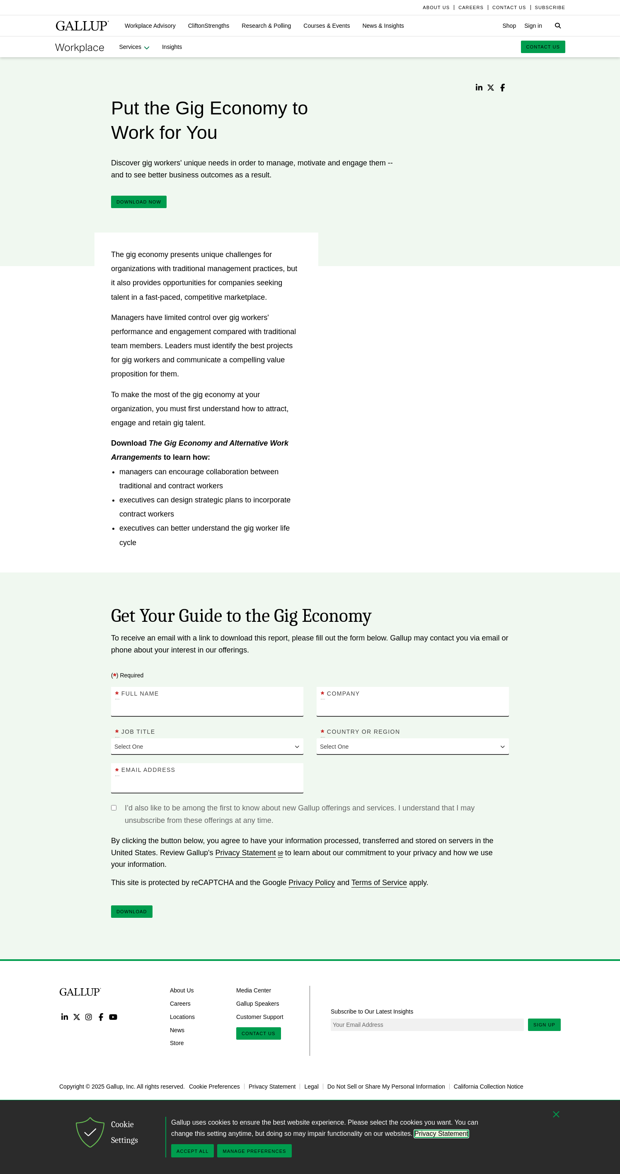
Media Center (253, 990)
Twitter (76, 1016)
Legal (311, 1086)
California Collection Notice (488, 1086)
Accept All (192, 1151)
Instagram (89, 1016)
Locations (182, 1017)
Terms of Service (379, 882)
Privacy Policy (311, 882)
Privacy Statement (249, 853)
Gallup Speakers (257, 1003)
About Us (182, 990)
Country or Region (360, 732)
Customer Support (259, 1017)
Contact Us (259, 1033)
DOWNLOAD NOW (138, 201)
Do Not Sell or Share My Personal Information (386, 1086)
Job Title (135, 732)
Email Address (145, 770)
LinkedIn (64, 1016)
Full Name (137, 693)
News (177, 1029)
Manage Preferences (254, 1151)
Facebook (101, 1016)
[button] (150, 25)
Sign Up (544, 1024)
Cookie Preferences (214, 1086)
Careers (180, 1003)
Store (177, 1043)
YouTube (113, 1016)
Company (340, 693)
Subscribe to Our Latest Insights (372, 1011)
